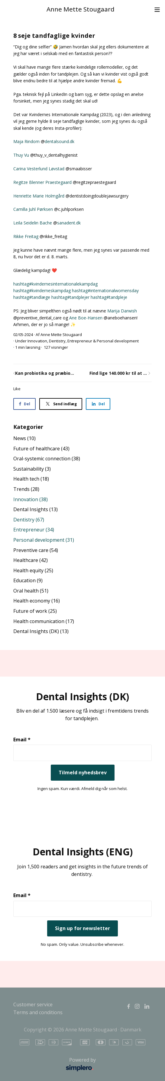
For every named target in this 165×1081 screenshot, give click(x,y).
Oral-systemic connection (46, 458)
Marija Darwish (122, 311)
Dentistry (57, 341)
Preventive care (35, 550)
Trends (26, 489)
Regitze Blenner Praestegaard (42, 182)
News (24, 438)
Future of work (35, 611)
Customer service (33, 1004)
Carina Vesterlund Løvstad (38, 168)
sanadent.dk (69, 223)
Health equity (33, 570)
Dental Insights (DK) (41, 631)
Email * (22, 739)
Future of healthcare (41, 448)
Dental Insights (35, 509)
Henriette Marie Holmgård (38, 196)
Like (17, 388)
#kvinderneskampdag (42, 290)
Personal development (118, 341)
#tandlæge (31, 297)
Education (28, 580)
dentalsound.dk (59, 141)
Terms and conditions (38, 1012)
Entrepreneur (79, 341)
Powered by (56, 1065)
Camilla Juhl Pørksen (33, 209)
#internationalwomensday (105, 290)
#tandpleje (109, 297)
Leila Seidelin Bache (32, 223)
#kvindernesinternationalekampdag (55, 284)
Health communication (43, 621)
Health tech (31, 478)
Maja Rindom (26, 141)
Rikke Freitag (25, 236)
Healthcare (30, 560)
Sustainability (32, 468)
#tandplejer (70, 297)
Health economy (36, 600)
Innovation (37, 341)
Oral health (30, 590)
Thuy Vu (21, 155)
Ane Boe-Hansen (85, 318)
